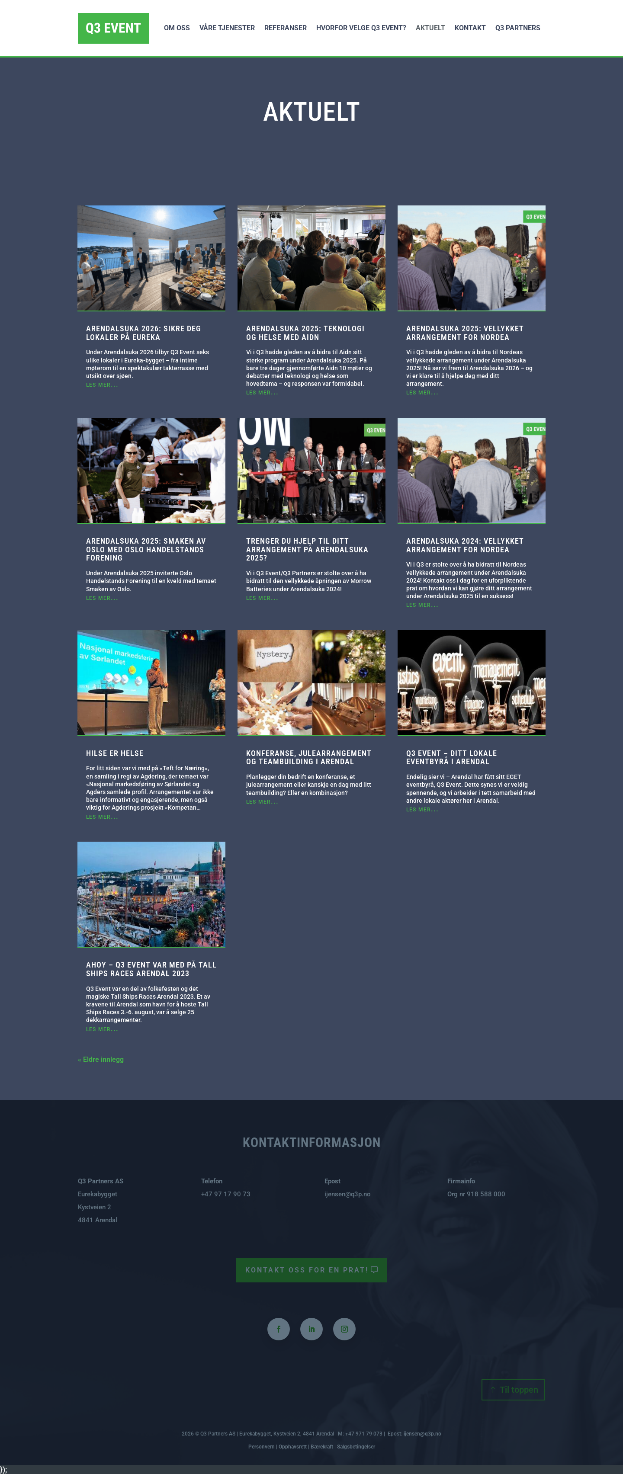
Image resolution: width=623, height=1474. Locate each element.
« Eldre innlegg (101, 1059)
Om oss (177, 28)
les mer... (102, 384)
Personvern (261, 1447)
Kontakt (470, 28)
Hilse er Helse (115, 753)
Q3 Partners (517, 28)
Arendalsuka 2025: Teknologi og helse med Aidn (305, 333)
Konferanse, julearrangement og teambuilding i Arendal (309, 757)
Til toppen (519, 1389)
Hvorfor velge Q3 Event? (361, 28)
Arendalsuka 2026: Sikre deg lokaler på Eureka (143, 333)
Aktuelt (430, 28)
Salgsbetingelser (356, 1447)
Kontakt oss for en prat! (308, 1269)
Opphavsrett (293, 1447)
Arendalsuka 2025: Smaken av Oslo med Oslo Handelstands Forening (146, 549)
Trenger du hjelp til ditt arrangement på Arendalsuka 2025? (307, 549)
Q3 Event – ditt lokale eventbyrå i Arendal (451, 757)
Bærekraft (322, 1447)
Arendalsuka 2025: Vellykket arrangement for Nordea (465, 333)
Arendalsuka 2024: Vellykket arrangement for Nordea (465, 545)
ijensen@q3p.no (347, 1194)
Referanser (285, 28)
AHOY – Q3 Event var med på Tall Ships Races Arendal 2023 (151, 969)
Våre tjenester (227, 28)
